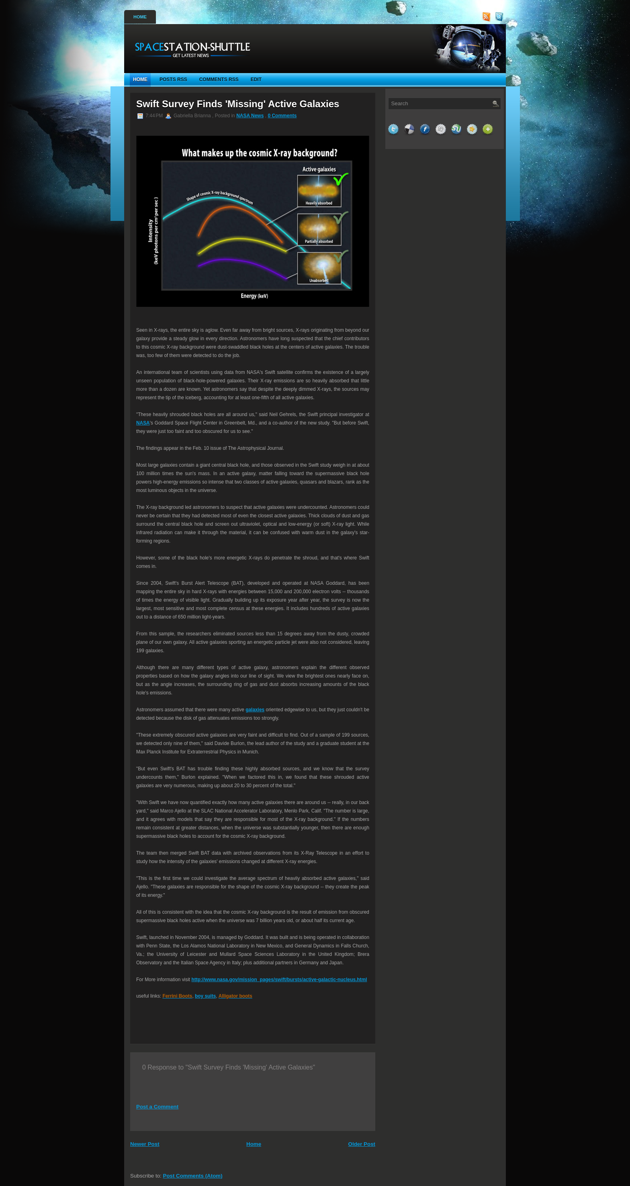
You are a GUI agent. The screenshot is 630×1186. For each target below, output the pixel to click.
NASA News (250, 115)
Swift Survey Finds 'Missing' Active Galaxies (237, 103)
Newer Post (145, 1144)
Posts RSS (173, 79)
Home (140, 16)
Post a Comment (157, 1107)
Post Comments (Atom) (193, 1176)
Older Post (361, 1144)
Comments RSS (219, 79)
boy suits (205, 996)
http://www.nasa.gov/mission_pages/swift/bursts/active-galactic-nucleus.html (279, 979)
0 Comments (282, 115)
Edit (256, 79)
